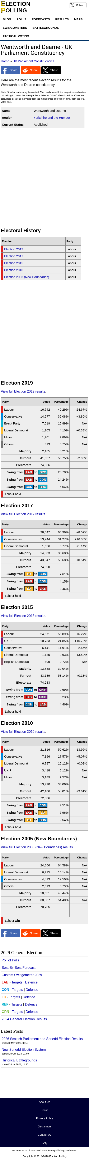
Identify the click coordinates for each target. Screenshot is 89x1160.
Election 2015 (13, 263)
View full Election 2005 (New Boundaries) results (37, 847)
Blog (7, 19)
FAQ (44, 1142)
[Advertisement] (44, 178)
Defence (31, 982)
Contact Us (44, 1134)
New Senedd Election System (24, 1049)
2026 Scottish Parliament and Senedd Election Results (42, 1039)
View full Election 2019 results (23, 391)
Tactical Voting (16, 36)
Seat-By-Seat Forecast (19, 967)
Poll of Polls (10, 960)
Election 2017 (13, 256)
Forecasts (41, 19)
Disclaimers (44, 1126)
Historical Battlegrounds (19, 1060)
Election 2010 (13, 270)
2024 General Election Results (24, 1019)
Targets (16, 982)
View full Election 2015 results (23, 616)
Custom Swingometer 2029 (22, 975)
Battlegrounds (46, 27)
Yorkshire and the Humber (52, 117)
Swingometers (15, 27)
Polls (21, 19)
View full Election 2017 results (23, 514)
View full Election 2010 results (23, 731)
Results (62, 19)
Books (44, 1110)
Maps (78, 19)
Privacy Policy (44, 1118)
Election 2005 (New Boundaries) (26, 277)
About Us (44, 1101)
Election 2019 (13, 249)
